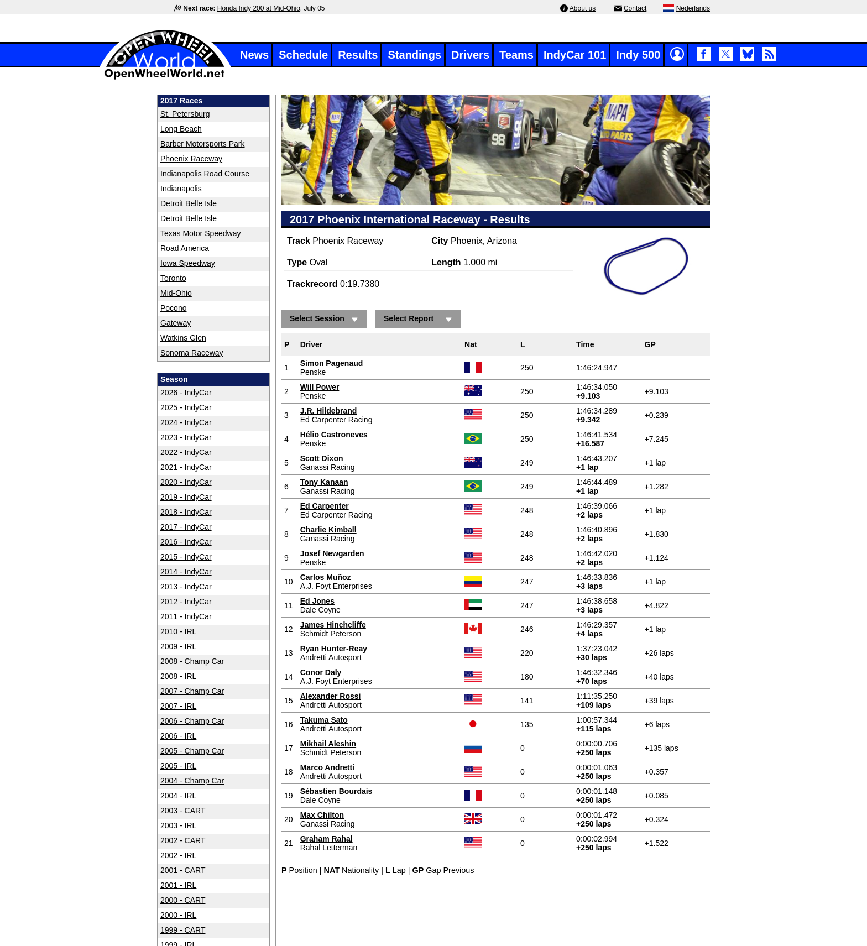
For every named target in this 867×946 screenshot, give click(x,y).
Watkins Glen (183, 337)
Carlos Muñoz (325, 577)
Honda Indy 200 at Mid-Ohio (258, 8)
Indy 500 (638, 55)
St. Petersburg (185, 113)
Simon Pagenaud (331, 363)
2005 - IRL (178, 765)
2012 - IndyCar (186, 601)
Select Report (420, 319)
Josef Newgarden (332, 553)
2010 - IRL (178, 631)
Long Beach (181, 128)
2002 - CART (182, 840)
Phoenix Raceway (191, 158)
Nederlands (693, 8)
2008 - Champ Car (192, 661)
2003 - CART (182, 810)
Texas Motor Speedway (200, 233)
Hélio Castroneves (334, 434)
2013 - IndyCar (186, 586)
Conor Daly (321, 672)
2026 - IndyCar (186, 392)
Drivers (470, 55)
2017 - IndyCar (186, 526)
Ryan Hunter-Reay (333, 648)
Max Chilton (322, 815)
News (254, 55)
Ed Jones (317, 601)
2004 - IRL (178, 795)
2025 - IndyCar (186, 407)
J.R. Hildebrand (328, 410)
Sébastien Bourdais (336, 791)
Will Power (320, 387)
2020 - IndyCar (186, 482)
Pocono (173, 308)
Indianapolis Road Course (204, 173)
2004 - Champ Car (192, 780)
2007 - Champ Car (192, 691)
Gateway (175, 322)
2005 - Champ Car (192, 750)
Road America (184, 248)
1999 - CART (182, 930)
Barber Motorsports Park (202, 143)
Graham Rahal (326, 838)
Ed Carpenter (324, 505)
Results (358, 55)
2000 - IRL (178, 915)
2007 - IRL (178, 706)
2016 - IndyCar (186, 541)
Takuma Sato (324, 719)
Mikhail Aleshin (328, 743)
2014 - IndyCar (186, 571)
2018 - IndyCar (186, 512)
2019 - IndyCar (186, 497)
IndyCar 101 (575, 55)
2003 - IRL (178, 825)
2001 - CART (182, 870)
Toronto (173, 278)
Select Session (326, 319)
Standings (414, 55)
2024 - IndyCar (186, 422)
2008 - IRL (178, 676)
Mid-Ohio (176, 293)
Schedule (303, 55)
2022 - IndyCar (186, 452)
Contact (635, 8)
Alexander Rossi (330, 696)
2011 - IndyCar (186, 616)
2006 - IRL (178, 735)
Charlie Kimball (328, 529)
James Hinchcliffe (333, 624)
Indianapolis (181, 188)
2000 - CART (182, 900)
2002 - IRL (178, 855)
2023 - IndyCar (186, 437)
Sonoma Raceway (191, 352)
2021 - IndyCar (186, 467)
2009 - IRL (178, 646)
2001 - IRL (178, 885)
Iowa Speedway (187, 263)
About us (583, 8)
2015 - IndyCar (186, 556)
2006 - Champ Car (192, 721)
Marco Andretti (327, 767)
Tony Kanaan (324, 482)
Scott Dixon (321, 458)
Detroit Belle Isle (188, 203)
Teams (516, 55)
